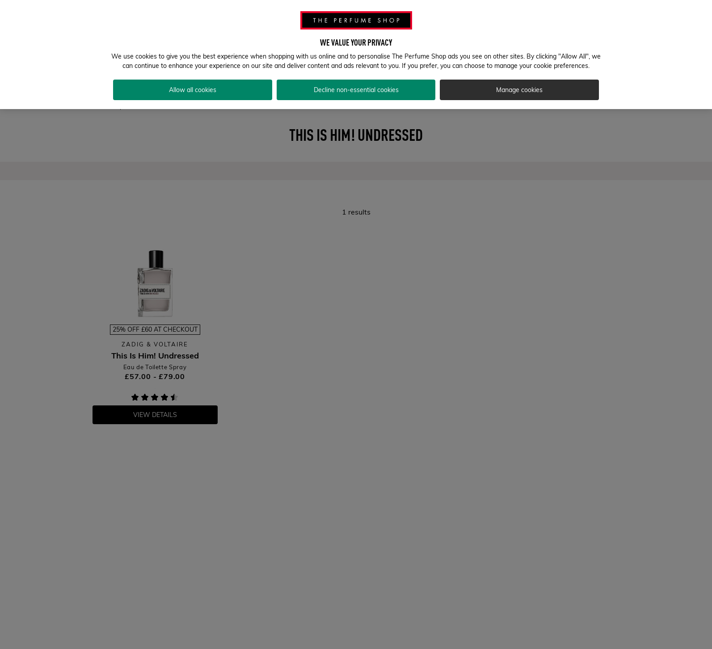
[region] (356, 54)
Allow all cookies (192, 90)
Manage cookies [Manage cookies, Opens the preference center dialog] (519, 90)
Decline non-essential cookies (356, 90)
